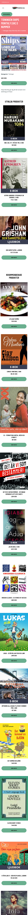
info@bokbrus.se (5, 2)
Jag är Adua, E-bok (14, 547)
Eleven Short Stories (14, 823)
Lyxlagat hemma (14, 319)
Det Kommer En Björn (14, 761)
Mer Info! (14, 83)
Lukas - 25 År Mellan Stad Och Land (14, 653)
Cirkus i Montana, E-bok (14, 371)
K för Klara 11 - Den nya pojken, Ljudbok (14, 876)
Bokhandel (6, 14)
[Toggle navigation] (3, 8)
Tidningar (11, 74)
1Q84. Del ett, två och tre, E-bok (14, 143)
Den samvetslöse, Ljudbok (14, 250)
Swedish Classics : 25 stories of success (14, 598)
